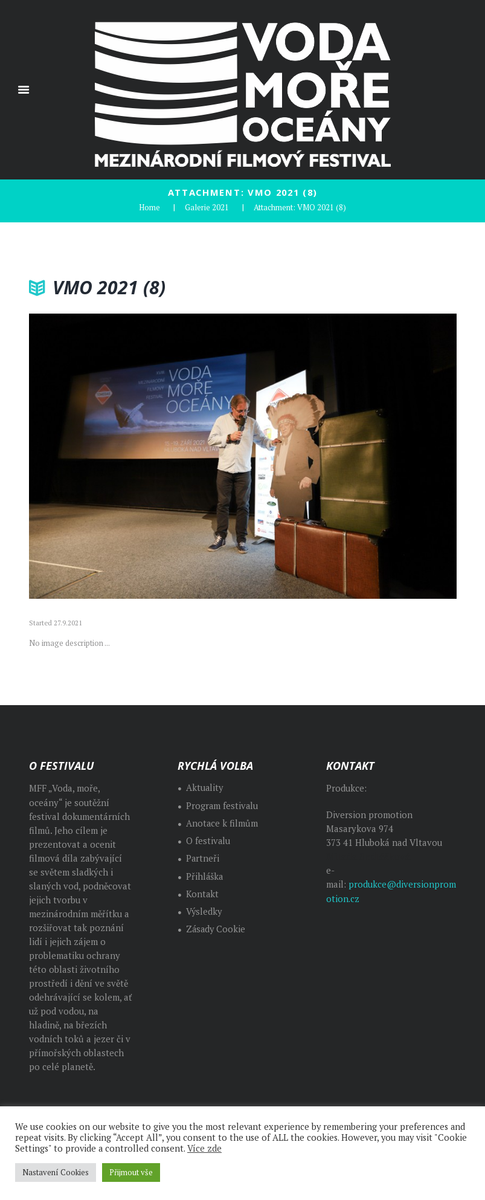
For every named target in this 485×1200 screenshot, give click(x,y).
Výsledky (204, 911)
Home (149, 206)
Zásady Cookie (216, 928)
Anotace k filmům (222, 822)
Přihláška (205, 876)
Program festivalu (222, 805)
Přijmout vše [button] (131, 1172)
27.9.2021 (68, 622)
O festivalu (208, 840)
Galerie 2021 (207, 206)
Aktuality (205, 787)
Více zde (204, 1148)
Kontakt (202, 893)
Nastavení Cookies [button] (55, 1172)
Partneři (203, 857)
